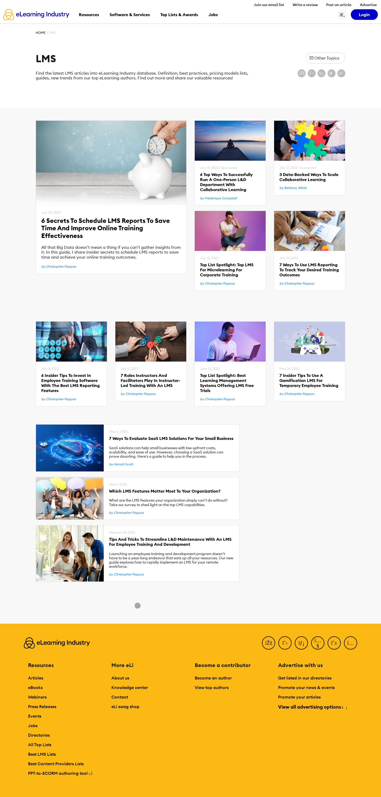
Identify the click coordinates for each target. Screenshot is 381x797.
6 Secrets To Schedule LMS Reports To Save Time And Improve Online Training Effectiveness (105, 228)
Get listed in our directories (305, 678)
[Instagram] (350, 643)
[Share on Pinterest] (341, 73)
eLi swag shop (125, 706)
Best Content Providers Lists (56, 763)
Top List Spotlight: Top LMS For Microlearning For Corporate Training (226, 269)
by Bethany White (293, 188)
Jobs (33, 725)
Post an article (338, 4)
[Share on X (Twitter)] (312, 73)
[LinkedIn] (301, 643)
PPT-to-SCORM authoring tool (60, 773)
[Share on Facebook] (302, 73)
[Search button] (342, 14)
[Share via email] (331, 73)
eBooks (35, 687)
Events (34, 716)
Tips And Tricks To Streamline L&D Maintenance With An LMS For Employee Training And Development (170, 542)
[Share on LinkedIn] (321, 73)
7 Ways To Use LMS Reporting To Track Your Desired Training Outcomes (309, 269)
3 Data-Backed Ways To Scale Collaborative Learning (308, 177)
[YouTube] (317, 643)
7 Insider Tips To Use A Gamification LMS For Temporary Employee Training (308, 380)
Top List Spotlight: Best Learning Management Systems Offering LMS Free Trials (227, 383)
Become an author (213, 678)
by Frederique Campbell (218, 198)
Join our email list (269, 4)
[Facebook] (268, 643)
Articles (35, 678)
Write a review (305, 4)
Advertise (368, 4)
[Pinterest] (334, 643)
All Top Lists (39, 744)
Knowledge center (129, 687)
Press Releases (42, 706)
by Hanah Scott (121, 464)
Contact (119, 697)
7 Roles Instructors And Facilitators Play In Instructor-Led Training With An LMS (150, 380)
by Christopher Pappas (58, 266)
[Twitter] (285, 643)
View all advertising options (312, 707)
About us (120, 678)
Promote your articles (299, 697)
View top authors (212, 687)
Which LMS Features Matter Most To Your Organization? (164, 491)
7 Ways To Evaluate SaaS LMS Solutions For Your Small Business (171, 438)
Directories (39, 735)
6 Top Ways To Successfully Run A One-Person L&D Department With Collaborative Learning (226, 182)
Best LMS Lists (42, 754)
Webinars (37, 697)
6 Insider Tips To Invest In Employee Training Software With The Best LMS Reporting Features (70, 383)
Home (41, 33)
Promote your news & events (306, 687)
